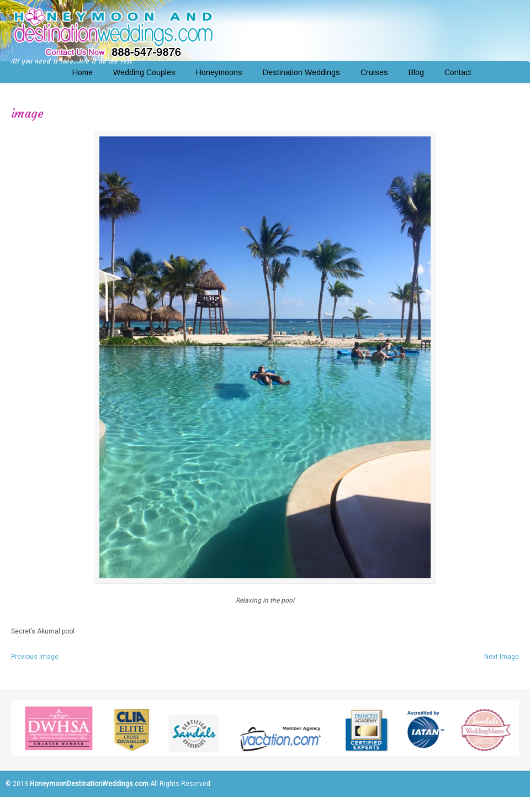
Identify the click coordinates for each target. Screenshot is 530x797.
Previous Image (35, 657)
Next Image (501, 657)
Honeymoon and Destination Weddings (113, 31)
